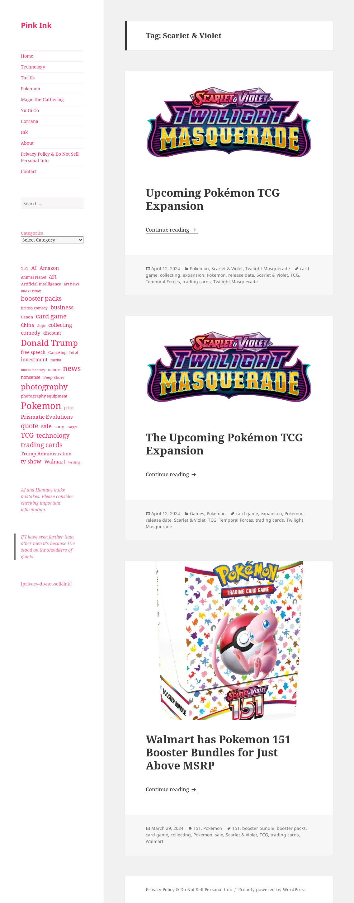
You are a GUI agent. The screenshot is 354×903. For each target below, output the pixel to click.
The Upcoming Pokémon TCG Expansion (224, 444)
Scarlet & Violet (227, 268)
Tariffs (28, 78)
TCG (294, 275)
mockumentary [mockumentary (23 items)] (33, 370)
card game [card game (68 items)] (51, 316)
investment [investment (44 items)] (34, 359)
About (27, 143)
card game (247, 513)
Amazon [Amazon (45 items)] (49, 268)
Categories (32, 233)
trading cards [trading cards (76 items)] (41, 444)
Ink (24, 132)
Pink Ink (36, 25)
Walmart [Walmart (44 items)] (54, 461)
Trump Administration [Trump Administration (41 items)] (46, 453)
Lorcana (29, 121)
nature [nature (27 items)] (54, 369)
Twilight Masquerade (267, 268)
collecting (170, 275)
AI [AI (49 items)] (34, 267)
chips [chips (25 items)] (41, 325)
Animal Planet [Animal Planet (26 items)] (33, 277)
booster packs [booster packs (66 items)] (41, 298)
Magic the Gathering (42, 99)
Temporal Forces (163, 282)
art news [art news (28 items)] (71, 284)
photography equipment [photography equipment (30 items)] (44, 396)
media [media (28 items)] (55, 360)
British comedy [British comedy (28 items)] (34, 308)
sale (219, 835)
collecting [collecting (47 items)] (60, 324)
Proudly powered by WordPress (271, 889)
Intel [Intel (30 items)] (73, 352)
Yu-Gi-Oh (30, 110)
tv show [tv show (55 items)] (31, 461)
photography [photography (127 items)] (44, 386)
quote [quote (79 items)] (29, 425)
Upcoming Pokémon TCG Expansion (213, 199)
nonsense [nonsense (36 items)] (30, 377)
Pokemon (30, 89)
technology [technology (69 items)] (52, 435)
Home (27, 56)
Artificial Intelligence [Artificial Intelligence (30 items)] (41, 284)
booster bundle (258, 828)
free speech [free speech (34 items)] (33, 352)
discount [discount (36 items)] (52, 333)
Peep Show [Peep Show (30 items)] (53, 377)
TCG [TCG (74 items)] (27, 435)
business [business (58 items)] (61, 307)
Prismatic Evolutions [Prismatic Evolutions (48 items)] (47, 416)
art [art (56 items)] (52, 276)
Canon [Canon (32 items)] (27, 317)
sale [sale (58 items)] (46, 426)
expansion (193, 275)
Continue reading (172, 229)
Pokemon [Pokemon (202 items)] (41, 405)
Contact (29, 171)
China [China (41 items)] (27, 325)
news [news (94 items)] (72, 368)
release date (241, 275)
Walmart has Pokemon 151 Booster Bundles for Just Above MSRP (218, 752)
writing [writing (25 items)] (74, 462)
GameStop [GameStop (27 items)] (57, 352)
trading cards (196, 282)
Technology (33, 67)
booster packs (291, 828)
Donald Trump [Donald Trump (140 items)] (49, 342)
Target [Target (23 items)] (72, 427)
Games (197, 513)
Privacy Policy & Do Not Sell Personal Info (49, 157)
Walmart (154, 841)
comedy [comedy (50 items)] (30, 332)
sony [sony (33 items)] (59, 427)
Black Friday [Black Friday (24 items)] (31, 291)
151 (197, 828)
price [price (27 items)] (68, 407)
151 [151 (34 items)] (24, 268)
